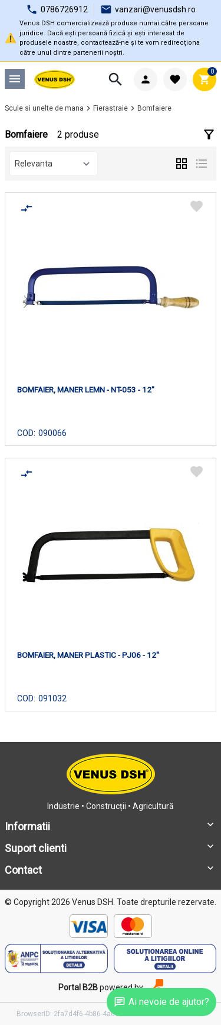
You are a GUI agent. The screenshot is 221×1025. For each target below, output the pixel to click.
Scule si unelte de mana (44, 108)
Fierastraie (110, 108)
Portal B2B (78, 987)
